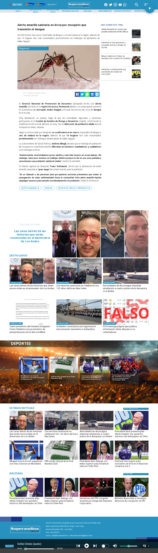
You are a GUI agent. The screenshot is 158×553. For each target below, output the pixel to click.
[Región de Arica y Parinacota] (74, 188)
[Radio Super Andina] (136, 7)
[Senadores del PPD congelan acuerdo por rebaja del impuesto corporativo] (96, 501)
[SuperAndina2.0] (79, 7)
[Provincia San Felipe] (53, 11)
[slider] (25, 549)
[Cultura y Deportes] (122, 11)
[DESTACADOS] (32, 283)
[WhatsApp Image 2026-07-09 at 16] (32, 324)
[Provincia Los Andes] (35, 11)
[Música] (32, 408)
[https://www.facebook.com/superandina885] (105, 7)
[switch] (105, 546)
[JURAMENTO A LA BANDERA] (79, 324)
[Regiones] (33, 48)
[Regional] (87, 11)
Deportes (26, 358)
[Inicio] (18, 11)
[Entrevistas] (139, 11)
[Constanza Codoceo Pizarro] (40, 93)
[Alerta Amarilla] (30, 188)
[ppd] (96, 496)
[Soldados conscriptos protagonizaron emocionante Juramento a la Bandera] (79, 329)
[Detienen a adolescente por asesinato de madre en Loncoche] (116, 73)
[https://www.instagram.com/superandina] (115, 7)
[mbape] (26, 459)
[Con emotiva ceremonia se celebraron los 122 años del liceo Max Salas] (79, 288)
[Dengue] (49, 188)
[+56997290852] (124, 7)
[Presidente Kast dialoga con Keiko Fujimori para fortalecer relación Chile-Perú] (96, 464)
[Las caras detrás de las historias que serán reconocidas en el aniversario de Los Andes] (32, 288)
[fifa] (61, 459)
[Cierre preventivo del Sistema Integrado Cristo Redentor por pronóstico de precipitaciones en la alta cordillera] (32, 329)
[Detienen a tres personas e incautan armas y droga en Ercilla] (116, 47)
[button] (30, 188)
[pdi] (131, 496)
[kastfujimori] (96, 459)
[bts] (131, 459)
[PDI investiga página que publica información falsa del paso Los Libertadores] (125, 329)
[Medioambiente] (105, 11)
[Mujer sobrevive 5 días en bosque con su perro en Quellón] (116, 60)
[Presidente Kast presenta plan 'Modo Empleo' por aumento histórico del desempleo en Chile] (131, 434)
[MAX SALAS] (79, 283)
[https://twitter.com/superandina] (110, 7)
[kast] (26, 496)
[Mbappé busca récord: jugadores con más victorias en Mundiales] (33, 377)
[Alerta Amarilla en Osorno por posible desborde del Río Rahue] (116, 33)
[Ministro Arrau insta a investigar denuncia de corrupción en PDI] (131, 501)
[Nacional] (32, 473)
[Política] (136, 409)
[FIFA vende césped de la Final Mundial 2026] (63, 377)
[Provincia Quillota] (70, 11)
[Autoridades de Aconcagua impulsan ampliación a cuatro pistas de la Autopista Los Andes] (125, 288)
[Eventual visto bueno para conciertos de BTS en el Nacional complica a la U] (94, 377)
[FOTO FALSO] (125, 324)
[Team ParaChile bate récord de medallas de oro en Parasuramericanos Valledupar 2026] (124, 377)
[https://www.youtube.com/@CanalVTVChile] (120, 7)
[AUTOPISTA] (125, 283)
